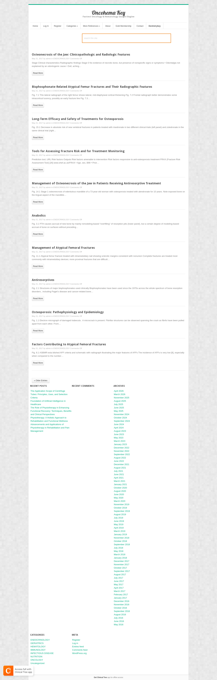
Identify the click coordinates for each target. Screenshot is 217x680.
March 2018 (119, 554)
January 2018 (120, 558)
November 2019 (121, 504)
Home (35, 26)
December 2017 (121, 561)
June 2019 (119, 521)
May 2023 (118, 437)
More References (91, 26)
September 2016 (122, 611)
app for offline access (108, 677)
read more (38, 73)
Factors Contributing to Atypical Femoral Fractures (69, 344)
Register (57, 26)
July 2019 (118, 518)
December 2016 (121, 601)
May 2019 (118, 524)
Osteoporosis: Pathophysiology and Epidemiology (68, 312)
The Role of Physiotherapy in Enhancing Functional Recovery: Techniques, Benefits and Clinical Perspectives (50, 411)
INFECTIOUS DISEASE (42, 653)
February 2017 (121, 594)
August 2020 (120, 491)
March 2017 (119, 591)
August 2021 (120, 467)
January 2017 (120, 598)
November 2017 (121, 564)
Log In (46, 26)
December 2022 (121, 447)
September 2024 (122, 421)
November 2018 (121, 538)
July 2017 (118, 578)
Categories (72, 26)
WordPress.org (79, 653)
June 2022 (119, 461)
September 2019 (122, 511)
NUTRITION (36, 656)
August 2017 (120, 574)
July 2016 (118, 618)
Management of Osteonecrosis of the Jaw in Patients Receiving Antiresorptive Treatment (96, 183)
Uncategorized (37, 663)
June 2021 (119, 474)
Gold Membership (124, 26)
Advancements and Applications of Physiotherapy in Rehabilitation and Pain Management (49, 427)
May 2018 (118, 551)
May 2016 (118, 624)
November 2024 (121, 414)
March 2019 (119, 531)
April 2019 (119, 528)
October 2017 (120, 568)
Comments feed (80, 650)
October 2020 (120, 487)
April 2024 (119, 427)
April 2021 (119, 477)
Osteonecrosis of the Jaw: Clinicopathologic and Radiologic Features (81, 54)
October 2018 (120, 541)
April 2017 (119, 588)
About (107, 26)
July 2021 (118, 471)
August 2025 (120, 401)
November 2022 (121, 451)
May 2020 (118, 497)
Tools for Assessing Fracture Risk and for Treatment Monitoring (78, 151)
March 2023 (119, 441)
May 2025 (118, 411)
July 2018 (118, 548)
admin (48, 59)
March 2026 (119, 394)
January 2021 (120, 484)
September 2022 (122, 454)
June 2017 (119, 581)
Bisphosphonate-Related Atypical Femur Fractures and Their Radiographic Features (92, 86)
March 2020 (119, 501)
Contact (139, 26)
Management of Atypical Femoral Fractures (63, 247)
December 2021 (121, 464)
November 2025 (121, 397)
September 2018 (122, 544)
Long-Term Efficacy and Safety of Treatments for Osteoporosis (78, 119)
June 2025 (119, 407)
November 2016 (121, 604)
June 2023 (119, 434)
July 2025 (118, 404)
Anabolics (39, 215)
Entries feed (78, 646)
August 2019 (120, 514)
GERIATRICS (37, 643)
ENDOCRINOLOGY (61, 59)
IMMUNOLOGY (38, 650)
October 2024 (120, 417)
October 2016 (120, 608)
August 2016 (120, 614)
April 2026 (119, 391)
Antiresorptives (43, 280)
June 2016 (119, 621)
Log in (75, 643)
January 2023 (120, 444)
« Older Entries (40, 380)
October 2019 (120, 507)
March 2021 (119, 481)
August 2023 (120, 431)
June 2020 (119, 494)
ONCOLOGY (36, 660)
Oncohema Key (108, 12)
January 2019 (120, 534)
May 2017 (118, 584)
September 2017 (122, 571)
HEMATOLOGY (38, 646)
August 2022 (120, 457)
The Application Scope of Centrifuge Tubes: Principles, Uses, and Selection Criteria (49, 394)
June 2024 (119, 424)
